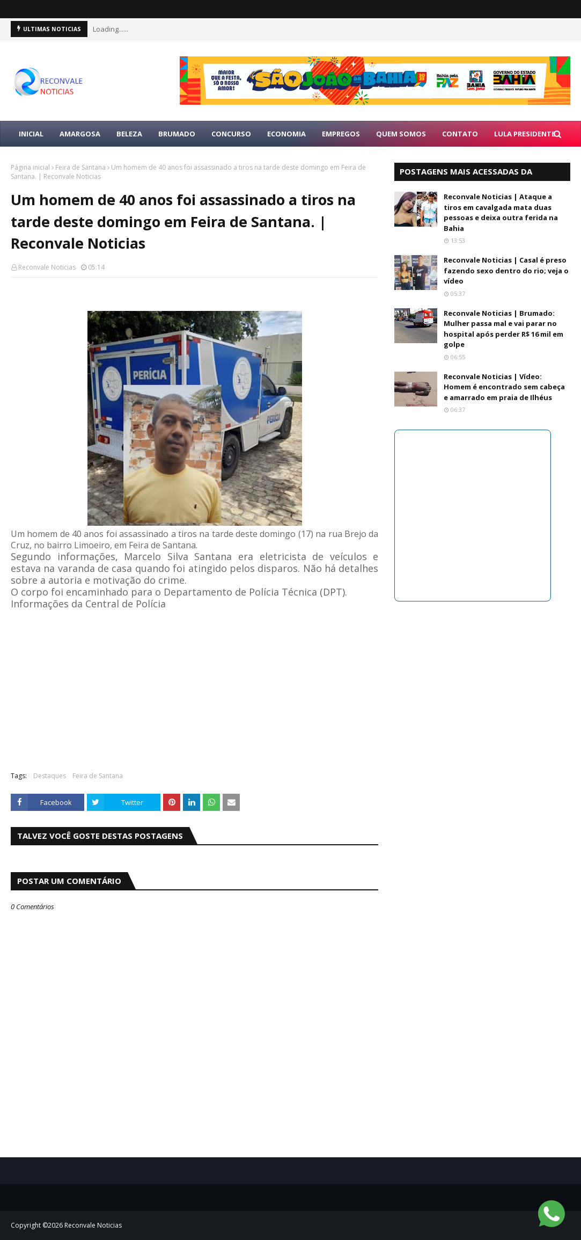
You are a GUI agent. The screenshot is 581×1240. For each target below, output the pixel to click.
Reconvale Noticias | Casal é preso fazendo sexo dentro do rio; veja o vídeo (506, 270)
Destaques (49, 775)
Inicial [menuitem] (31, 134)
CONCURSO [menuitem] (231, 134)
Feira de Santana (80, 167)
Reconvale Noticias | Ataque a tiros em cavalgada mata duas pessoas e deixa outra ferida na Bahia (501, 212)
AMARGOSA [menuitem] (80, 134)
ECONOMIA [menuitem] (286, 134)
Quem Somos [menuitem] (401, 134)
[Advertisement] (194, 685)
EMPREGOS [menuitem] (341, 134)
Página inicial (30, 167)
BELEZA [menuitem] (129, 134)
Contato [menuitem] (460, 134)
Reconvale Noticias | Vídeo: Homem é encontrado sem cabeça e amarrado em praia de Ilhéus (504, 387)
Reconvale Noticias (47, 267)
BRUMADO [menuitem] (176, 134)
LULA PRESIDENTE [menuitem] (524, 134)
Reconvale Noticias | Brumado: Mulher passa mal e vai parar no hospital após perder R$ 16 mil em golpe (503, 329)
